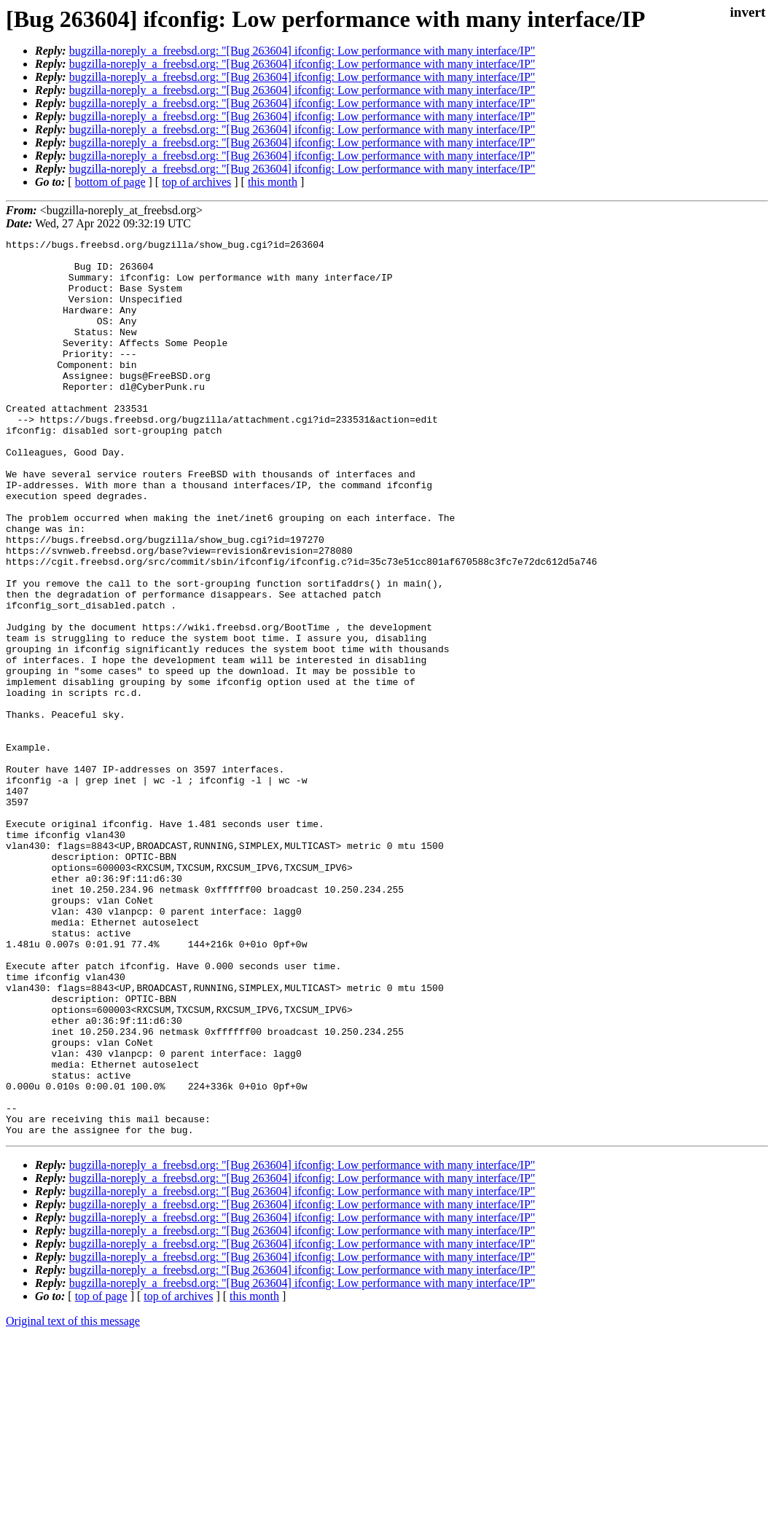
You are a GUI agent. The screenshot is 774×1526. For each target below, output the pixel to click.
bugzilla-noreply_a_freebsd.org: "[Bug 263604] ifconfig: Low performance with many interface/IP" (302, 50)
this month (272, 182)
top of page (101, 1475)
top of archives (196, 182)
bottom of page (110, 182)
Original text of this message (73, 1500)
